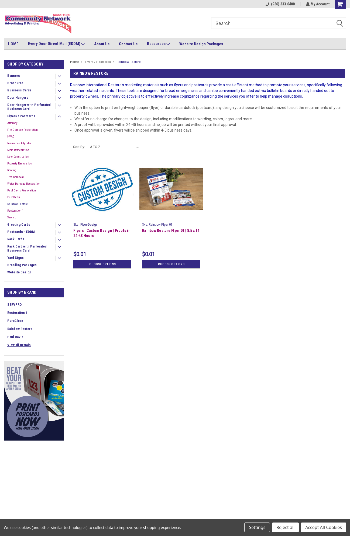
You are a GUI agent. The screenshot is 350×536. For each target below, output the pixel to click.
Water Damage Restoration (23, 183)
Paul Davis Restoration (21, 190)
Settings (257, 527)
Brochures (15, 83)
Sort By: (79, 147)
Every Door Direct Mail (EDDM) (56, 44)
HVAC (10, 136)
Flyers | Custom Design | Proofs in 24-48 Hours (102, 233)
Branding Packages (22, 265)
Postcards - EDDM (21, 232)
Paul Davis (15, 337)
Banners (13, 76)
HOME (13, 44)
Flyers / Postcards (21, 116)
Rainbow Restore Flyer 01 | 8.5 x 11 (170, 230)
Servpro (11, 217)
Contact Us (128, 44)
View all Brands (19, 345)
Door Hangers (17, 97)
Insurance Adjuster (19, 143)
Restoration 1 (15, 210)
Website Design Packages (201, 44)
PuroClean (13, 197)
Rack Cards (15, 239)
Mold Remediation (18, 150)
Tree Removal (15, 177)
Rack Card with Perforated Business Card (27, 248)
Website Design (19, 272)
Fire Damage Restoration (22, 130)
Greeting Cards (18, 224)
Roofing (11, 170)
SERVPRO (14, 305)
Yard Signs (15, 258)
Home (74, 62)
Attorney (12, 123)
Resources (158, 44)
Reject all (285, 527)
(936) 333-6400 (279, 4)
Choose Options (102, 264)
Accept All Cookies (323, 527)
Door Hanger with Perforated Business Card (29, 107)
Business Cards (19, 90)
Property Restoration (19, 163)
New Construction (18, 157)
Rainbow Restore (17, 204)
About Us (101, 44)
